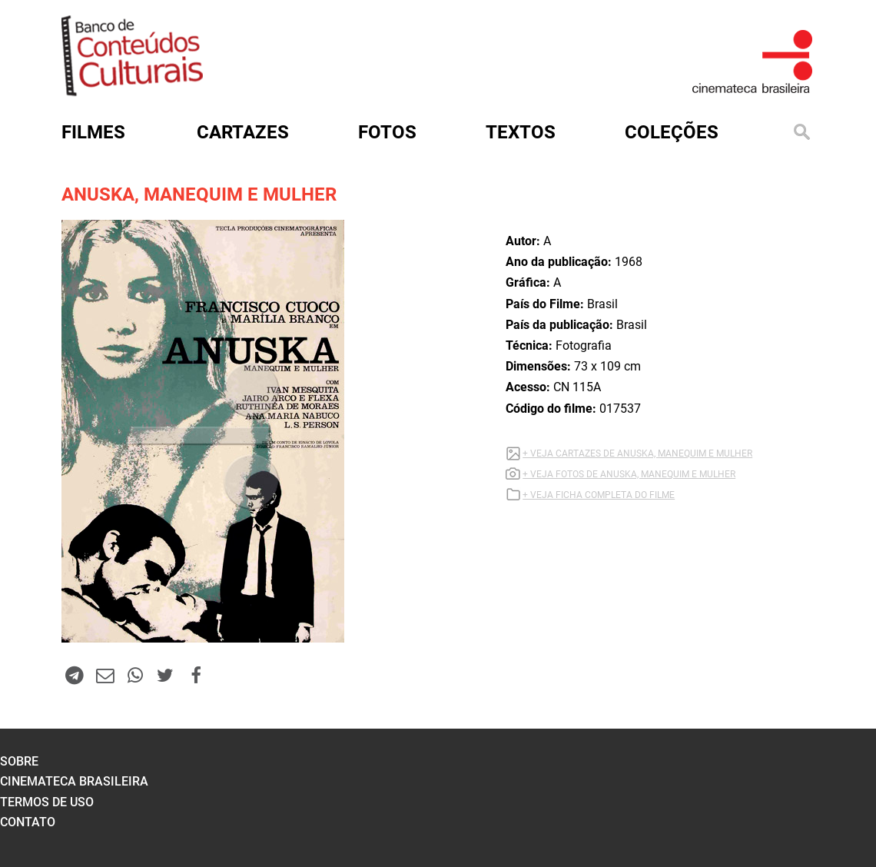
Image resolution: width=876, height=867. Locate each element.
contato (27, 822)
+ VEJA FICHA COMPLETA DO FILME (599, 495)
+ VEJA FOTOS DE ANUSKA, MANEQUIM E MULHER (629, 474)
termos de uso (47, 802)
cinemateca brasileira (74, 781)
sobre (19, 761)
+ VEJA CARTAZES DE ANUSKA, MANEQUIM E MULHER (637, 453)
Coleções (671, 132)
